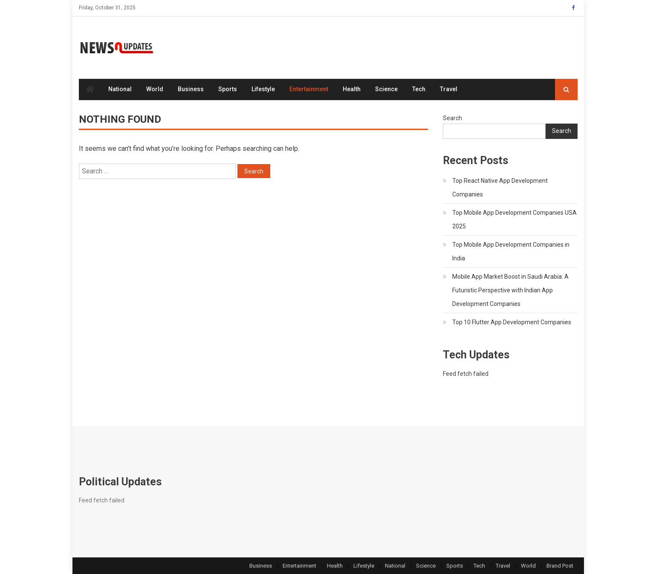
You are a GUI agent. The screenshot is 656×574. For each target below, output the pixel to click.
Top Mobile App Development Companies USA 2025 (514, 219)
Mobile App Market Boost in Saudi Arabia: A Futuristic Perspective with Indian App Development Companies (510, 290)
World (154, 89)
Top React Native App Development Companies (500, 187)
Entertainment (308, 89)
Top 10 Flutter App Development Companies (511, 322)
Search (452, 118)
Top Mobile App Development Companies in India (510, 251)
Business (191, 89)
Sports (227, 89)
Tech (418, 89)
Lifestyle (263, 89)
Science (386, 89)
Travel (448, 89)
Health (352, 89)
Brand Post (559, 565)
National (120, 89)
